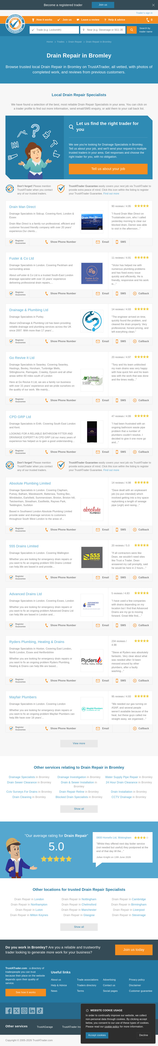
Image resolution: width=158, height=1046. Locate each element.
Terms (80, 991)
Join (103, 4)
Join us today (133, 950)
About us (56, 979)
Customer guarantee (140, 991)
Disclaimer (135, 985)
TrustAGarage (45, 1027)
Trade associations (87, 979)
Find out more (111, 193)
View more (79, 743)
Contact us (109, 985)
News (54, 991)
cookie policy (112, 1026)
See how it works (26, 992)
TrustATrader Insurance (75, 1027)
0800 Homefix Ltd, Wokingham (113, 837)
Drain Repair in (29, 899)
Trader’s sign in (144, 13)
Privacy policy (137, 979)
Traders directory (86, 985)
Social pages (110, 991)
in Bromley (29, 777)
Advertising (109, 979)
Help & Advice (59, 985)
